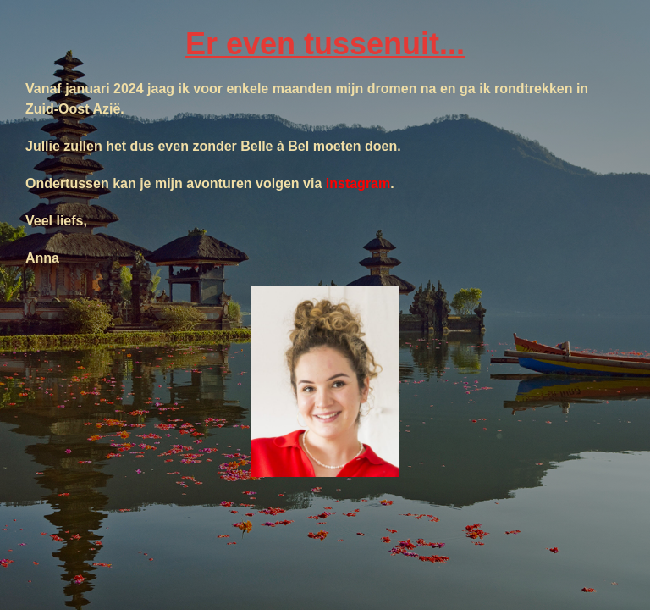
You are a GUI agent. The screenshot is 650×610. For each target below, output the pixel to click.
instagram (358, 183)
